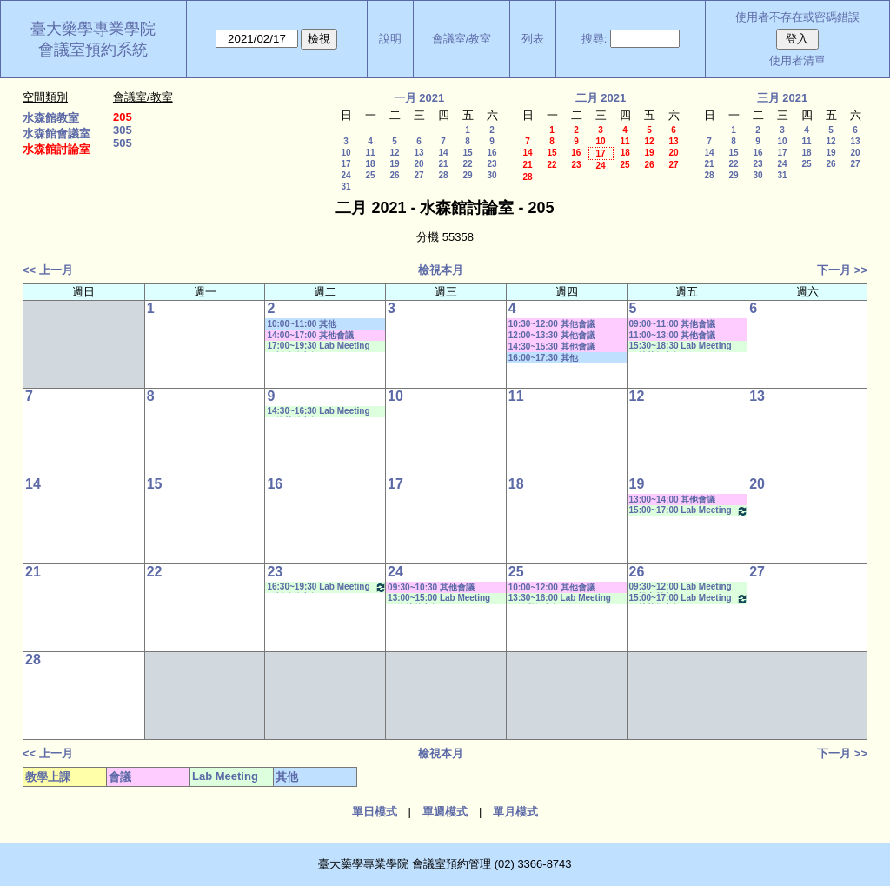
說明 (390, 38)
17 (345, 164)
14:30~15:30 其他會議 (551, 346)
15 (467, 152)
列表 (532, 38)
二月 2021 (601, 97)
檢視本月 (440, 269)
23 (491, 164)
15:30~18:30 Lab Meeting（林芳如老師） (680, 346)
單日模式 (374, 811)
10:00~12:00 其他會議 (551, 587)
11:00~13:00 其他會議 (672, 335)
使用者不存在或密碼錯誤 (797, 16)
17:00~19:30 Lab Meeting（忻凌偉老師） (318, 346)
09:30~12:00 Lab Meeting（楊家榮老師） (680, 587)
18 (370, 164)
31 (345, 186)
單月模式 (515, 811)
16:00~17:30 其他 (543, 358)
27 (418, 175)
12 (394, 152)
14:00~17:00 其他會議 (310, 335)
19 (394, 164)
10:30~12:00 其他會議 (551, 324)
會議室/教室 (462, 38)
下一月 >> (842, 269)
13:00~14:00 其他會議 (672, 499)
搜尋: (594, 38)
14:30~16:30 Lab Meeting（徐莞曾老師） (318, 411)
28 (443, 175)
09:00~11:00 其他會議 (672, 324)
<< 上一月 (48, 269)
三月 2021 (782, 97)
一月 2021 (419, 97)
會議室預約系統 (93, 49)
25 (370, 175)
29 (467, 175)
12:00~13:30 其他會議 (551, 335)
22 (467, 164)
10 (345, 152)
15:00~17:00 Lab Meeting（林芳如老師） (689, 510)
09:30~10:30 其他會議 (431, 587)
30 (491, 175)
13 (418, 152)
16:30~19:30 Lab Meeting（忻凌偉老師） (327, 587)
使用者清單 (797, 60)
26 (394, 175)
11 (370, 152)
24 (345, 175)
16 (491, 152)
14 (443, 152)
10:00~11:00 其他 (301, 324)
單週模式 (445, 811)
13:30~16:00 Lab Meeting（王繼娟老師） (559, 598)
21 (443, 164)
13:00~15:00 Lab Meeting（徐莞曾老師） (439, 598)
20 (418, 164)
